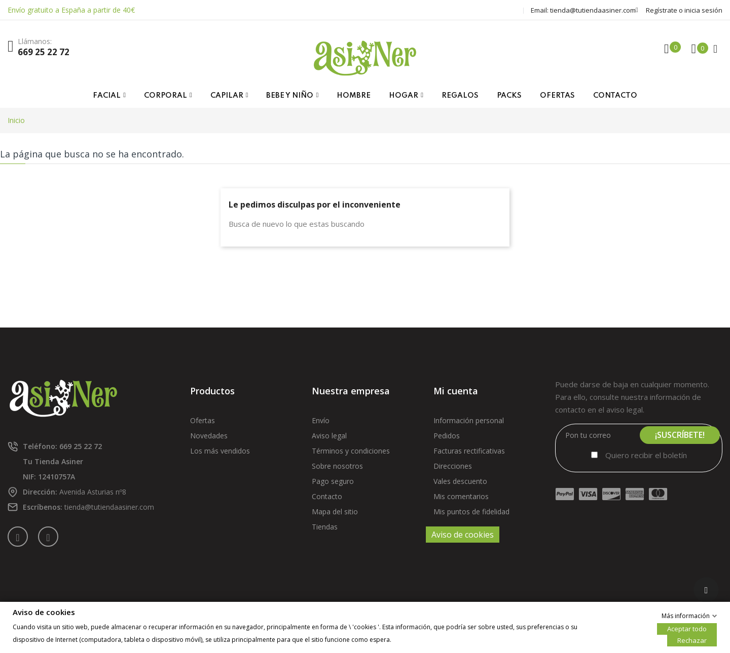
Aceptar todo (687, 628)
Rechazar (692, 639)
